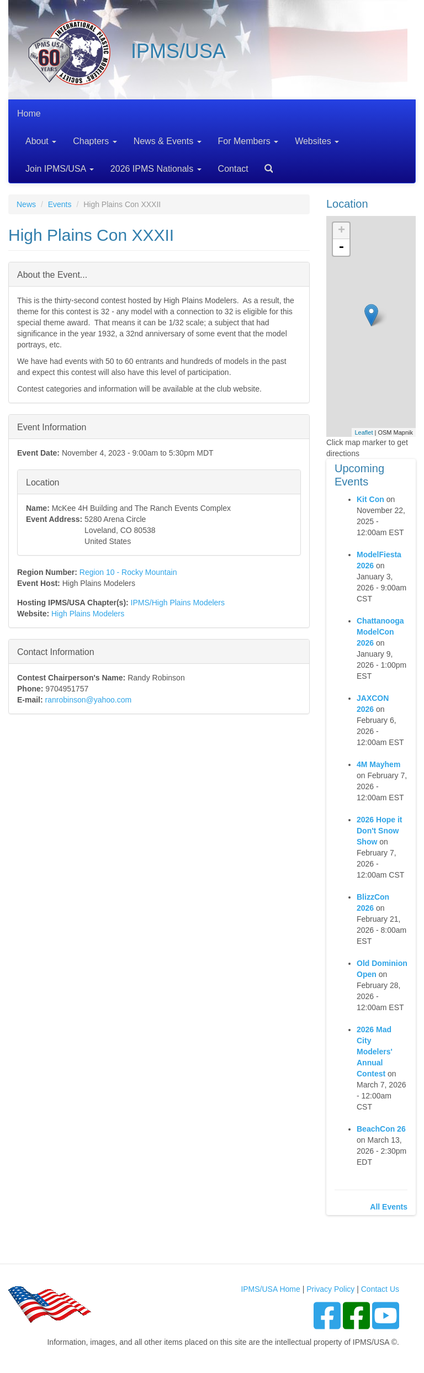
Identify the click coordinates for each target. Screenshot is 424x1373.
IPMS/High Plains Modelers (178, 602)
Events (60, 204)
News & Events (168, 141)
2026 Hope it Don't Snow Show (379, 830)
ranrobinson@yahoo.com (88, 699)
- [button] (341, 247)
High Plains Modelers (87, 613)
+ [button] (341, 231)
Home (29, 113)
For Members (248, 141)
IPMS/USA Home (270, 1289)
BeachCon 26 (381, 1128)
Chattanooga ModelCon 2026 (380, 631)
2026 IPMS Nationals (156, 168)
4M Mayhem (378, 764)
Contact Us (380, 1289)
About (40, 141)
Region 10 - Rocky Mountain (128, 572)
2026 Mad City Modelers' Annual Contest (375, 1051)
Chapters (94, 141)
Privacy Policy (330, 1289)
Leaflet (363, 432)
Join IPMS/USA (59, 168)
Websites (317, 141)
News (26, 204)
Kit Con (370, 499)
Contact (233, 168)
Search (264, 165)
